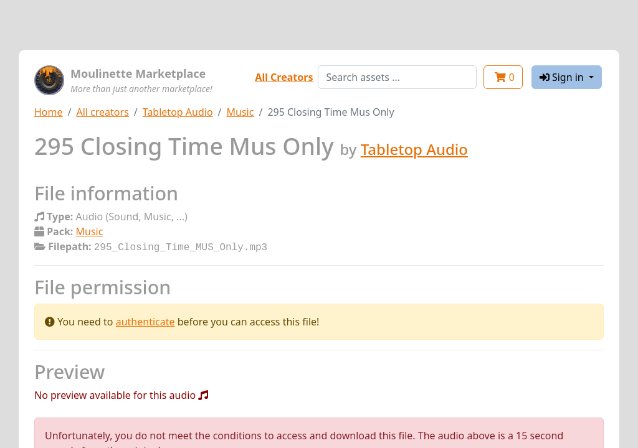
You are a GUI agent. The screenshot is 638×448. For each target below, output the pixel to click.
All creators (102, 112)
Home (48, 112)
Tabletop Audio (178, 112)
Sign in (563, 77)
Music (240, 112)
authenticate (145, 320)
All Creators (284, 77)
